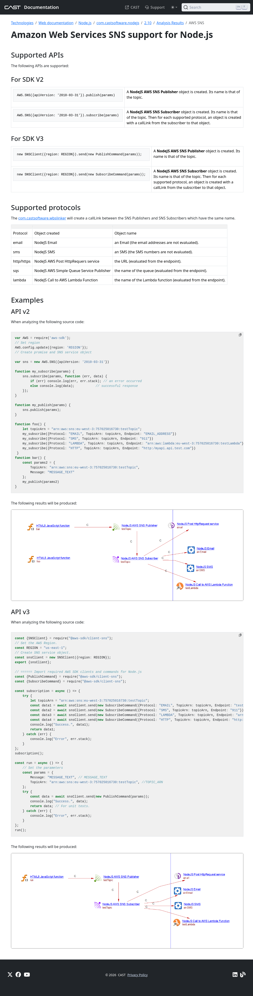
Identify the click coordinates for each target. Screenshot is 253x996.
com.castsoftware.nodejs (118, 22)
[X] (10, 974)
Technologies (22, 22)
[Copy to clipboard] (240, 334)
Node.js (85, 22)
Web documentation (55, 22)
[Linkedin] (235, 974)
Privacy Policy (137, 975)
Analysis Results (170, 22)
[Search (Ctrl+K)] (216, 7)
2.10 (148, 22)
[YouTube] (27, 974)
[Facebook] (18, 974)
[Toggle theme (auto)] (174, 7)
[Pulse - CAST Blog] (243, 974)
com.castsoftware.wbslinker (42, 218)
